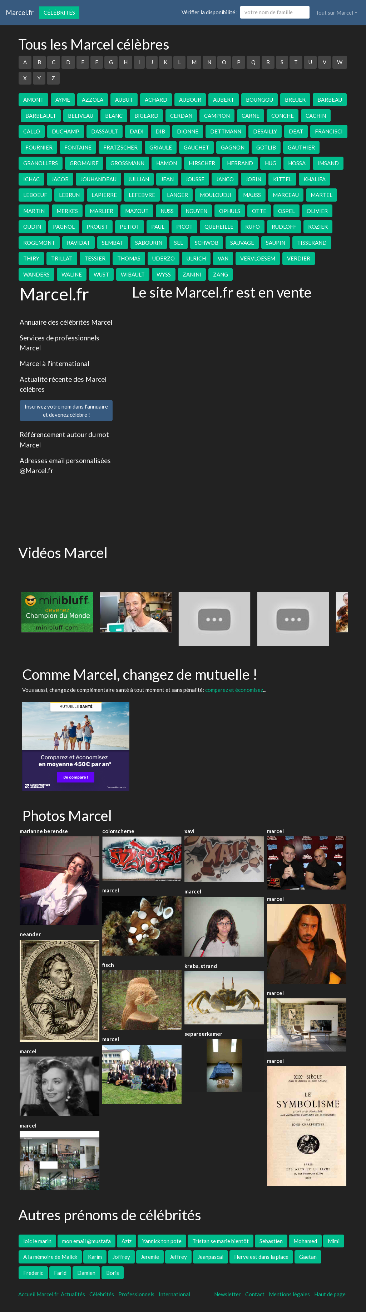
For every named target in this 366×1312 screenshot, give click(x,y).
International (174, 1294)
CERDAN (181, 115)
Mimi (334, 1241)
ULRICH (196, 258)
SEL (178, 242)
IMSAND (328, 163)
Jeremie (150, 1256)
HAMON (166, 163)
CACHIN (316, 115)
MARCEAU (286, 195)
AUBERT (223, 99)
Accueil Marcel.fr (38, 1294)
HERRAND (240, 163)
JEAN (167, 179)
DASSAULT (104, 131)
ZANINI (192, 274)
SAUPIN (275, 242)
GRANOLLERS (40, 163)
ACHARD (156, 99)
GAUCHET (196, 147)
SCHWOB (206, 242)
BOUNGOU (259, 99)
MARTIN (34, 211)
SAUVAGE (242, 242)
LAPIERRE (104, 195)
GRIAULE (160, 147)
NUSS (167, 211)
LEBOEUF (35, 195)
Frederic (33, 1273)
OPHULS (229, 211)
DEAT (296, 131)
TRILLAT (62, 258)
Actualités (73, 1294)
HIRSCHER (202, 163)
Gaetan (308, 1256)
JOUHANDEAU (98, 179)
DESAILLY (265, 131)
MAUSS (252, 195)
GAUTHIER (301, 147)
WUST (101, 274)
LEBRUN (69, 195)
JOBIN (253, 179)
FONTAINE (78, 147)
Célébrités (59, 12)
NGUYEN (196, 211)
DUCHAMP (65, 131)
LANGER (177, 195)
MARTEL (321, 195)
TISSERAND (312, 242)
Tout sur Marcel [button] (334, 12)
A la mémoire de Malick (50, 1256)
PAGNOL (64, 226)
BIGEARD (146, 115)
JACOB (60, 179)
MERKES (67, 211)
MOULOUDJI (215, 195)
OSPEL (286, 211)
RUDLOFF (284, 226)
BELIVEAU (80, 115)
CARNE (250, 115)
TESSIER (94, 258)
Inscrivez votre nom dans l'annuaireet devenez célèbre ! (66, 410)
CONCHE (282, 115)
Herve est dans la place (261, 1256)
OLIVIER (317, 211)
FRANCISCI (329, 131)
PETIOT (129, 226)
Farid (60, 1273)
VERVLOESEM (257, 258)
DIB (160, 131)
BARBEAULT (40, 115)
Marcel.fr (20, 12)
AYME (62, 99)
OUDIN (32, 226)
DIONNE (187, 131)
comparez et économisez (234, 690)
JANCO (225, 179)
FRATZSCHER (120, 147)
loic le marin (37, 1241)
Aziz (127, 1241)
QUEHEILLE (218, 226)
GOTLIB (266, 147)
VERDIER (298, 258)
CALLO (31, 131)
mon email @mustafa (86, 1241)
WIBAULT (133, 274)
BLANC (114, 115)
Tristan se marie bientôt (220, 1241)
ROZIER (318, 226)
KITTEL (282, 179)
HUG (270, 163)
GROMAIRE (84, 163)
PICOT (184, 226)
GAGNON (232, 147)
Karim (95, 1256)
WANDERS (36, 274)
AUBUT (124, 99)
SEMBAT (112, 242)
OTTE (259, 211)
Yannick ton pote (162, 1241)
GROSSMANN (127, 163)
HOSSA (297, 163)
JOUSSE (195, 179)
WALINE (71, 274)
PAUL (157, 226)
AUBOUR (190, 99)
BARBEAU (329, 99)
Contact (254, 1294)
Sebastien (271, 1241)
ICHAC (31, 179)
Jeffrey (178, 1256)
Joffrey (121, 1256)
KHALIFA (314, 179)
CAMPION (217, 115)
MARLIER (101, 211)
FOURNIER (39, 147)
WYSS (164, 274)
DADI (137, 131)
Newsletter (227, 1294)
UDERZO (163, 258)
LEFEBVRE (142, 195)
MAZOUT (137, 211)
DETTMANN (225, 131)
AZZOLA (92, 99)
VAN (223, 258)
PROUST (97, 226)
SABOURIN (148, 242)
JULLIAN (138, 179)
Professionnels (136, 1294)
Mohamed (305, 1241)
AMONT (33, 99)
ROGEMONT (39, 242)
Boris (112, 1273)
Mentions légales (289, 1294)
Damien (86, 1273)
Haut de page (331, 1294)
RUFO (252, 226)
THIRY (31, 258)
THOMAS (128, 258)
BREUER (295, 99)
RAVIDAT (78, 242)
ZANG (220, 274)
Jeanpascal (210, 1256)
